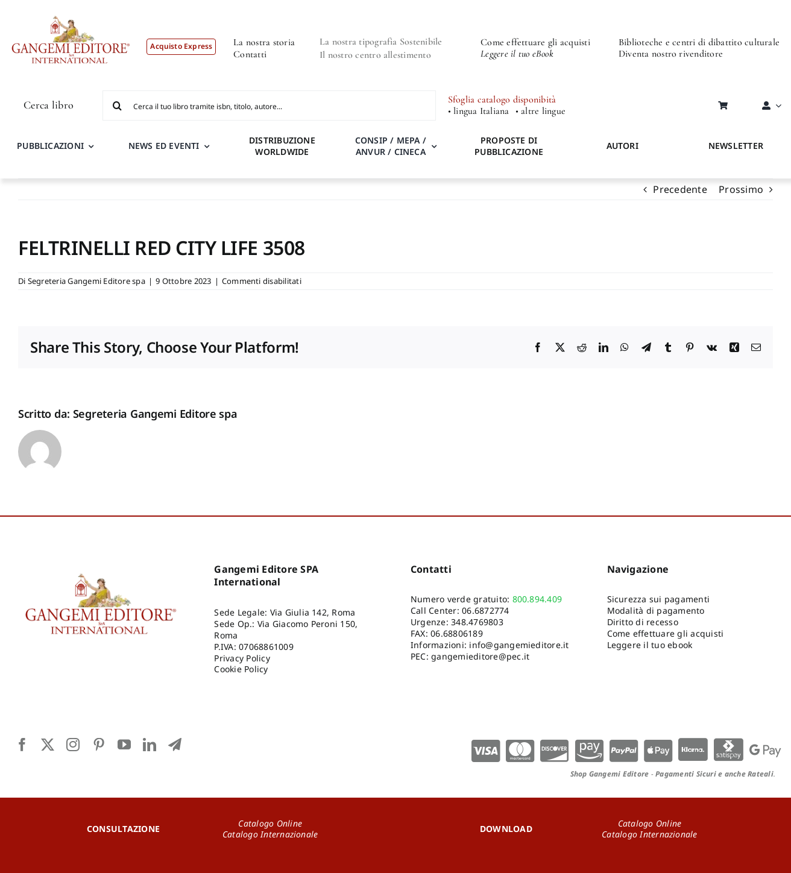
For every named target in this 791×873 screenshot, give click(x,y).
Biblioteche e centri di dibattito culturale (699, 42)
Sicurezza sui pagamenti (658, 599)
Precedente (680, 189)
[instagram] (73, 744)
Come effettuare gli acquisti (535, 42)
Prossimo (741, 189)
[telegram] (174, 744)
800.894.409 (537, 599)
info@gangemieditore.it (519, 645)
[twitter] (47, 744)
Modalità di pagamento (656, 610)
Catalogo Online (270, 823)
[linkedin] (149, 744)
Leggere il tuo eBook (517, 54)
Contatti (249, 54)
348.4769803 (477, 622)
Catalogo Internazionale (270, 834)
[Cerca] (117, 105)
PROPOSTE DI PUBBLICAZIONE (508, 145)
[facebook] (22, 744)
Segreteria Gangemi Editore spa (86, 281)
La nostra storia (264, 42)
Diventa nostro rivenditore (671, 54)
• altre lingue (540, 111)
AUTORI (622, 145)
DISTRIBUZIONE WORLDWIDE (282, 145)
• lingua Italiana (478, 111)
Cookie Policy (241, 669)
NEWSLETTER (735, 145)
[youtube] (124, 744)
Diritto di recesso (642, 622)
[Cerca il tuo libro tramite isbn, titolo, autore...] (269, 105)
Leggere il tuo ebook (650, 645)
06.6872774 (485, 610)
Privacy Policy (241, 658)
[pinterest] (99, 744)
